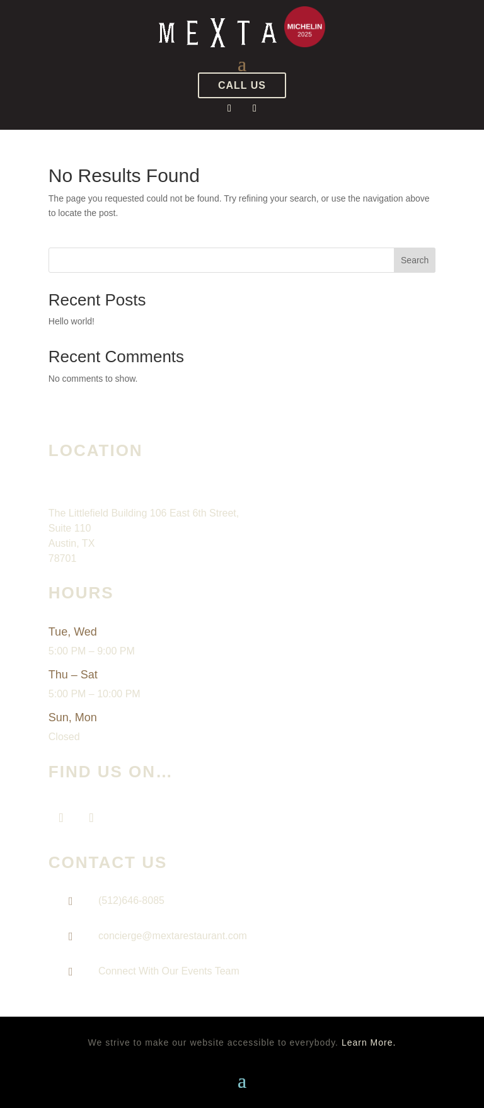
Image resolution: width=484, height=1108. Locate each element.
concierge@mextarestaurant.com (172, 935)
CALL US (242, 85)
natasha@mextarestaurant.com (160, 990)
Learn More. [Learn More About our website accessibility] (369, 1042)
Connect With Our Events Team (168, 971)
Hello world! (72, 321)
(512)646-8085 (131, 900)
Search (415, 260)
